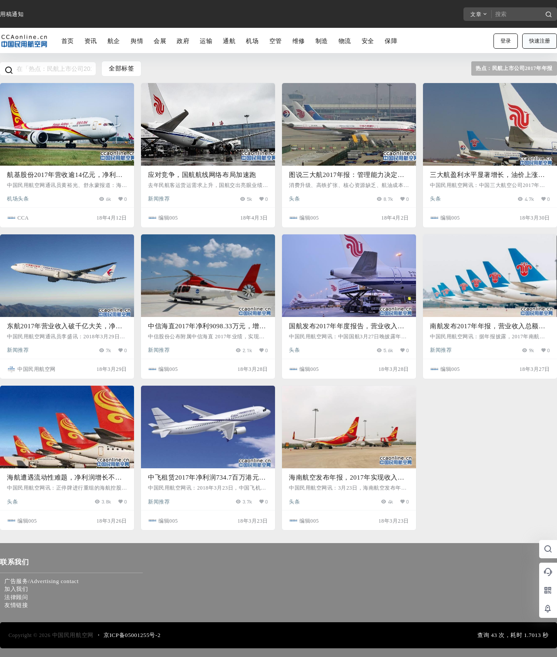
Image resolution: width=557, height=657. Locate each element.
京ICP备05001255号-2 (132, 635)
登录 (505, 41)
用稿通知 (11, 14)
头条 (294, 198)
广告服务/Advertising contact (41, 581)
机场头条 (18, 198)
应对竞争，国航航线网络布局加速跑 (202, 174)
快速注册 (539, 41)
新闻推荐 (159, 198)
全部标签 (121, 68)
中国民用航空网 (72, 635)
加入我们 (16, 589)
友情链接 (16, 605)
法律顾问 (16, 597)
